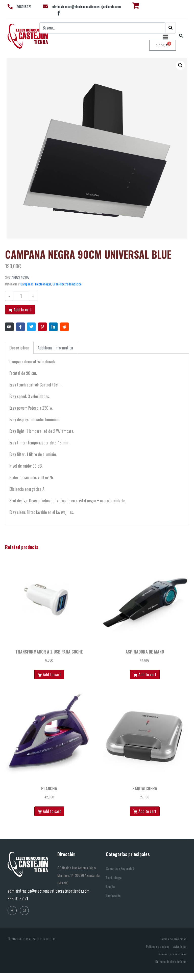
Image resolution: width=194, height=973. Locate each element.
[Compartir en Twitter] (31, 326)
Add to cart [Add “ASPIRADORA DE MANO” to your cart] (147, 674)
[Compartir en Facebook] (20, 326)
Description (19, 348)
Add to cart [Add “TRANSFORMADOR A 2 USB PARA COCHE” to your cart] (52, 674)
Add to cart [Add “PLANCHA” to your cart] (52, 811)
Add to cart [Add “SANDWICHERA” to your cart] (147, 811)
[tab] (19, 348)
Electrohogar (43, 283)
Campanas (27, 283)
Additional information (55, 348)
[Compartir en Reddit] (64, 326)
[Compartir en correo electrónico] (9, 326)
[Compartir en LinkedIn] (53, 326)
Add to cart (23, 310)
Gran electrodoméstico (67, 283)
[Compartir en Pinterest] (42, 326)
